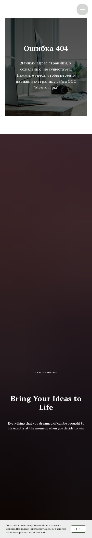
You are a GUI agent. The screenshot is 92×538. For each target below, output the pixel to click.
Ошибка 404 (46, 48)
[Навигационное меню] (82, 9)
